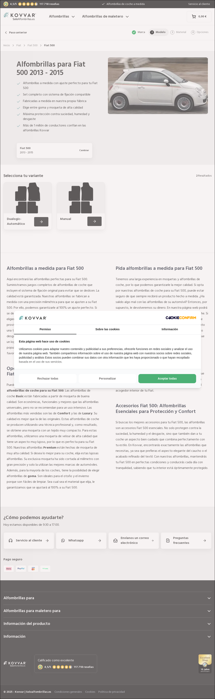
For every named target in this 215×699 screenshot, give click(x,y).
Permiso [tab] (45, 329)
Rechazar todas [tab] (47, 378)
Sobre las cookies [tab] (107, 329)
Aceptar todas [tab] (167, 378)
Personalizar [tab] (107, 378)
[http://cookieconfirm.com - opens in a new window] (181, 317)
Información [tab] (170, 329)
